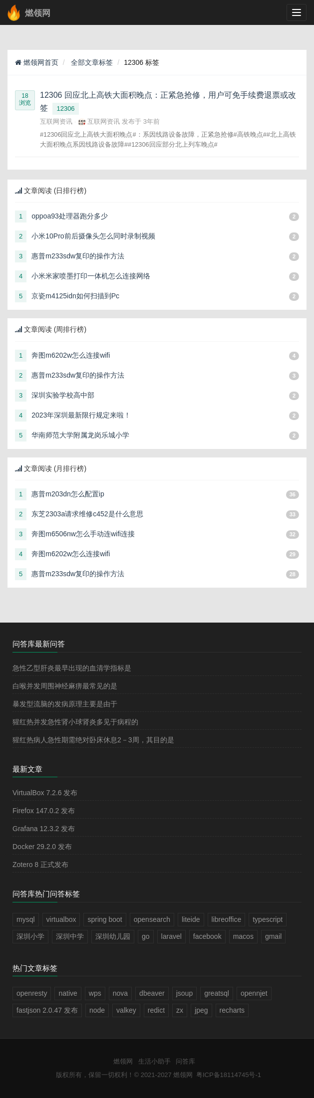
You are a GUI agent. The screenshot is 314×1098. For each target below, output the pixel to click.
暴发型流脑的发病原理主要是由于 (64, 704)
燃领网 (123, 1061)
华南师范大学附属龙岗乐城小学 (80, 435)
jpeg (201, 1010)
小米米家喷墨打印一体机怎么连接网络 (90, 276)
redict (156, 1010)
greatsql (216, 993)
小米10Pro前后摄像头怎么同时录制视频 (93, 236)
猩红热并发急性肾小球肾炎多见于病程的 (75, 722)
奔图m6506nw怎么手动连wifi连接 (83, 534)
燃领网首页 (36, 62)
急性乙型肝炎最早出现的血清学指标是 (71, 668)
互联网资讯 (56, 121)
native (67, 993)
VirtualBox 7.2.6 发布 (44, 793)
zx (179, 1010)
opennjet (254, 993)
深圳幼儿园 (112, 936)
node (97, 1010)
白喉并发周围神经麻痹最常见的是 (64, 686)
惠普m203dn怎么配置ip (67, 494)
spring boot (104, 919)
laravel (171, 936)
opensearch (152, 919)
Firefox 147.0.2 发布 (43, 811)
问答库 (185, 1061)
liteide (191, 919)
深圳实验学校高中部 (62, 395)
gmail (273, 936)
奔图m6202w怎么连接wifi (70, 355)
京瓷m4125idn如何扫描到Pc (75, 296)
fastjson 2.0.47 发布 (47, 1010)
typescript (268, 919)
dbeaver (152, 993)
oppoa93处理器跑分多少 (69, 216)
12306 (65, 108)
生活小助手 (154, 1061)
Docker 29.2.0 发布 (42, 847)
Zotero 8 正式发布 (40, 865)
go (146, 936)
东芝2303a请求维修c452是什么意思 (87, 514)
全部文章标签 (91, 62)
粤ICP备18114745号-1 (228, 1075)
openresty (31, 993)
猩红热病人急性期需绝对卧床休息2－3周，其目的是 (93, 740)
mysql (25, 919)
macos (243, 936)
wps (95, 993)
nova (120, 993)
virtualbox (61, 919)
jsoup (184, 993)
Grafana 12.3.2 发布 (43, 829)
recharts (232, 1010)
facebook (207, 936)
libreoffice (227, 919)
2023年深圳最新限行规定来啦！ (81, 415)
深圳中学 (70, 936)
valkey (126, 1010)
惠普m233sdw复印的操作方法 (77, 256)
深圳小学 (30, 936)
